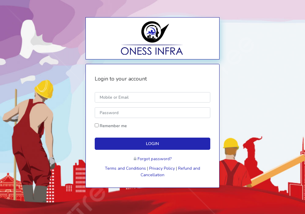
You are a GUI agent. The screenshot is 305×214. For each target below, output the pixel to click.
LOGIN (152, 144)
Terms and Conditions (125, 168)
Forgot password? (155, 159)
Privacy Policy (162, 168)
